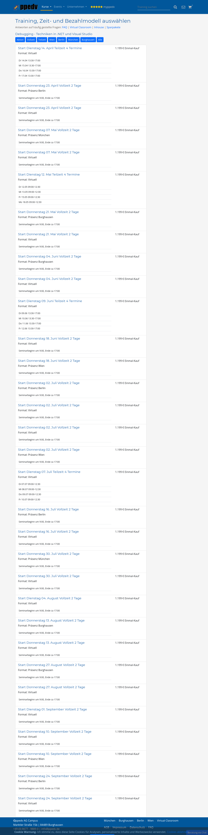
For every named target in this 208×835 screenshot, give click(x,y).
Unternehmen (76, 6)
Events (58, 6)
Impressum (119, 827)
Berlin (61, 39)
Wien (52, 39)
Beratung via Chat (197, 832)
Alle (100, 39)
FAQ (64, 27)
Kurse (45, 6)
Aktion (20, 39)
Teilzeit (42, 39)
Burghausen (88, 39)
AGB (106, 827)
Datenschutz (137, 827)
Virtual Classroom (80, 27)
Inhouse (99, 27)
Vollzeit (31, 39)
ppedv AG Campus (25, 820)
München (73, 39)
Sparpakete (113, 27)
